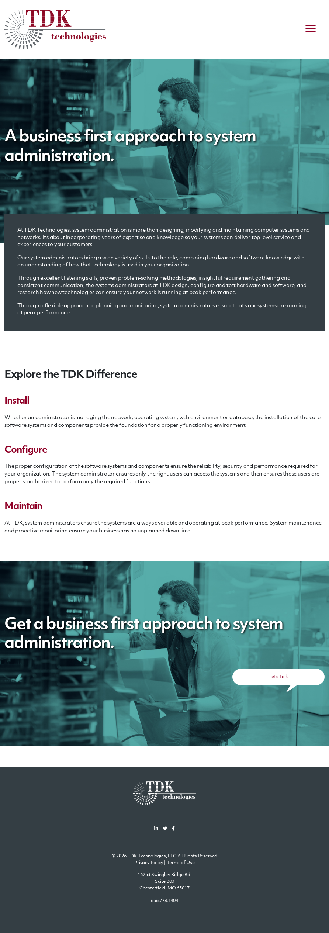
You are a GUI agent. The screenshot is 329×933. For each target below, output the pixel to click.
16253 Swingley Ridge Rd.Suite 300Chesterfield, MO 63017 (164, 882)
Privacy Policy (148, 863)
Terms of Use (181, 863)
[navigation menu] (310, 29)
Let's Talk (278, 677)
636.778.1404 (164, 901)
